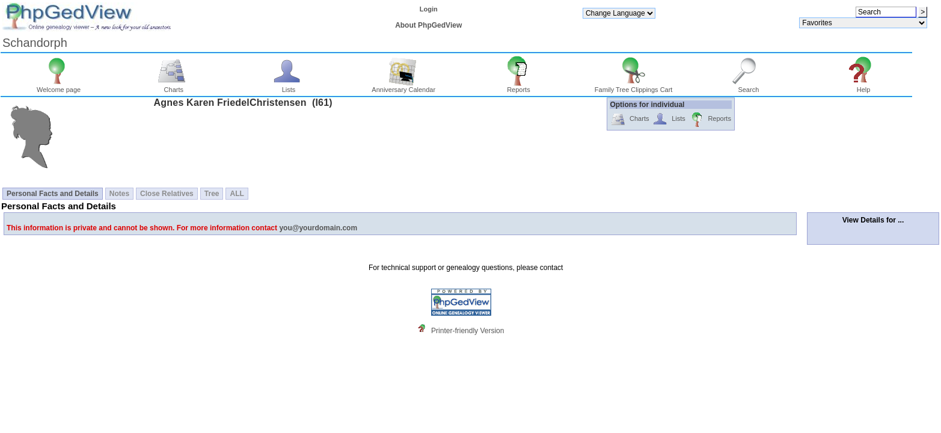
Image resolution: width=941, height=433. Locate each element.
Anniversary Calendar (403, 86)
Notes (119, 193)
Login (429, 9)
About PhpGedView (428, 25)
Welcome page (59, 86)
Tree (211, 193)
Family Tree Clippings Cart (634, 86)
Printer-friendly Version (467, 331)
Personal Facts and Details (53, 193)
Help (864, 86)
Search (748, 86)
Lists (289, 86)
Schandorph (34, 42)
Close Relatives (167, 193)
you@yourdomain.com (318, 228)
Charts (173, 86)
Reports (518, 86)
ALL (237, 193)
